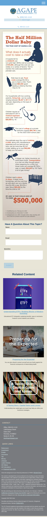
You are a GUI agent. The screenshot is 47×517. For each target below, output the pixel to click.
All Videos (4, 468)
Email (7, 241)
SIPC (20, 504)
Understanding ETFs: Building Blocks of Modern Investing (23, 316)
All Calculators (6, 470)
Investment (5, 453)
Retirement (5, 451)
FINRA (17, 504)
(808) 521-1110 (26, 17)
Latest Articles (6, 466)
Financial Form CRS (7, 472)
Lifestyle (4, 464)
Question (7, 252)
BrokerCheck (37, 475)
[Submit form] (9, 268)
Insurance (4, 457)
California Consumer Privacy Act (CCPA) (10, 494)
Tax (2, 459)
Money (3, 462)
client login (26, 22)
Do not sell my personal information (20, 496)
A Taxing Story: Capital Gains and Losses (23, 408)
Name (7, 230)
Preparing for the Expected (23, 362)
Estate (3, 455)
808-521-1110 (23, 30)
